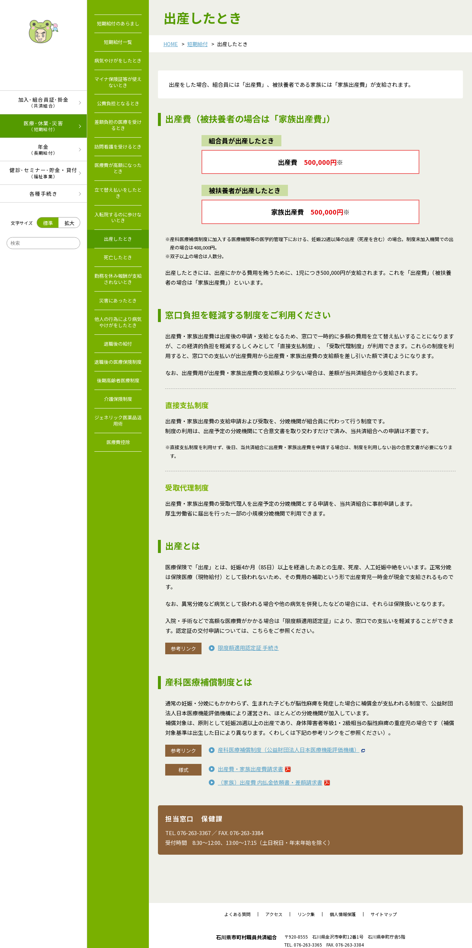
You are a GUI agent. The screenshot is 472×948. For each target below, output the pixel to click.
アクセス (273, 914)
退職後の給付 (118, 343)
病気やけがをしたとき (118, 60)
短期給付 (197, 44)
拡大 (69, 223)
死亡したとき (118, 257)
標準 (48, 223)
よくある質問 (237, 914)
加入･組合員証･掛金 (43, 102)
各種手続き (43, 193)
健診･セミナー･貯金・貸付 (43, 172)
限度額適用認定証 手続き (248, 647)
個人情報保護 (343, 914)
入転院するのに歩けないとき (118, 217)
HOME (170, 44)
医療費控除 (118, 442)
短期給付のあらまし (118, 23)
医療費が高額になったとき (118, 168)
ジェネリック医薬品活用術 (118, 420)
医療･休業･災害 (43, 125)
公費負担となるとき (118, 103)
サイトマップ (384, 914)
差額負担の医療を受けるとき (118, 124)
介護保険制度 (118, 398)
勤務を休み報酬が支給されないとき (118, 278)
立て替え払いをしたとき (118, 192)
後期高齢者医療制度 (118, 380)
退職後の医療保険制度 (118, 361)
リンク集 (306, 914)
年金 (43, 149)
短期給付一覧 (118, 41)
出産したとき (118, 238)
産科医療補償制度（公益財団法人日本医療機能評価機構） (288, 749)
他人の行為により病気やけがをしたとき (118, 322)
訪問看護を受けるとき (118, 146)
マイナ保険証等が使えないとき (118, 82)
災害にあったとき (118, 300)
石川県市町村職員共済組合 (246, 937)
